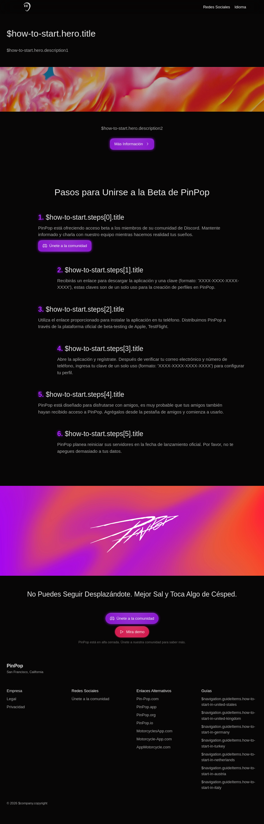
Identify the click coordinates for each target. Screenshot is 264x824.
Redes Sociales (216, 7)
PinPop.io (144, 723)
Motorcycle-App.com (154, 739)
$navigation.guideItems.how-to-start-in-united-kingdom (228, 715)
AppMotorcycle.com (153, 747)
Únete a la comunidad (90, 699)
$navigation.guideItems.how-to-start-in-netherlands (228, 757)
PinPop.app (146, 707)
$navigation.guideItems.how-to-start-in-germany (228, 729)
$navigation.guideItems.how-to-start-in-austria (228, 771)
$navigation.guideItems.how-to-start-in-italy (228, 785)
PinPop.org (146, 715)
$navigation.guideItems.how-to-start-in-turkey (228, 743)
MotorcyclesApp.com (154, 731)
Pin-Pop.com (147, 699)
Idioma (240, 7)
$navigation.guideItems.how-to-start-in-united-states (228, 702)
